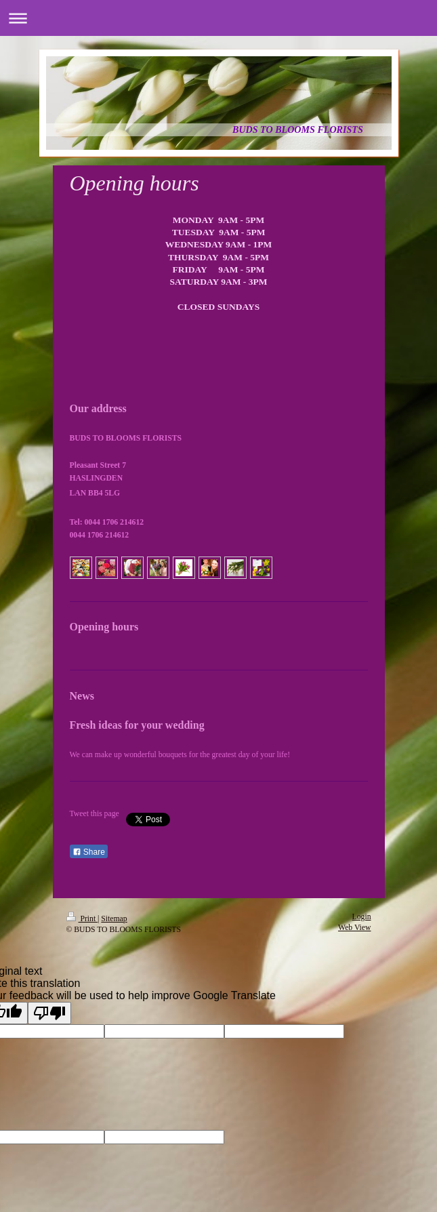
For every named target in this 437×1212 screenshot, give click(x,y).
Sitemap (114, 918)
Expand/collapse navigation (218, 18)
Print (82, 918)
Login (361, 916)
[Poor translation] (49, 1013)
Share (88, 852)
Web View (354, 927)
